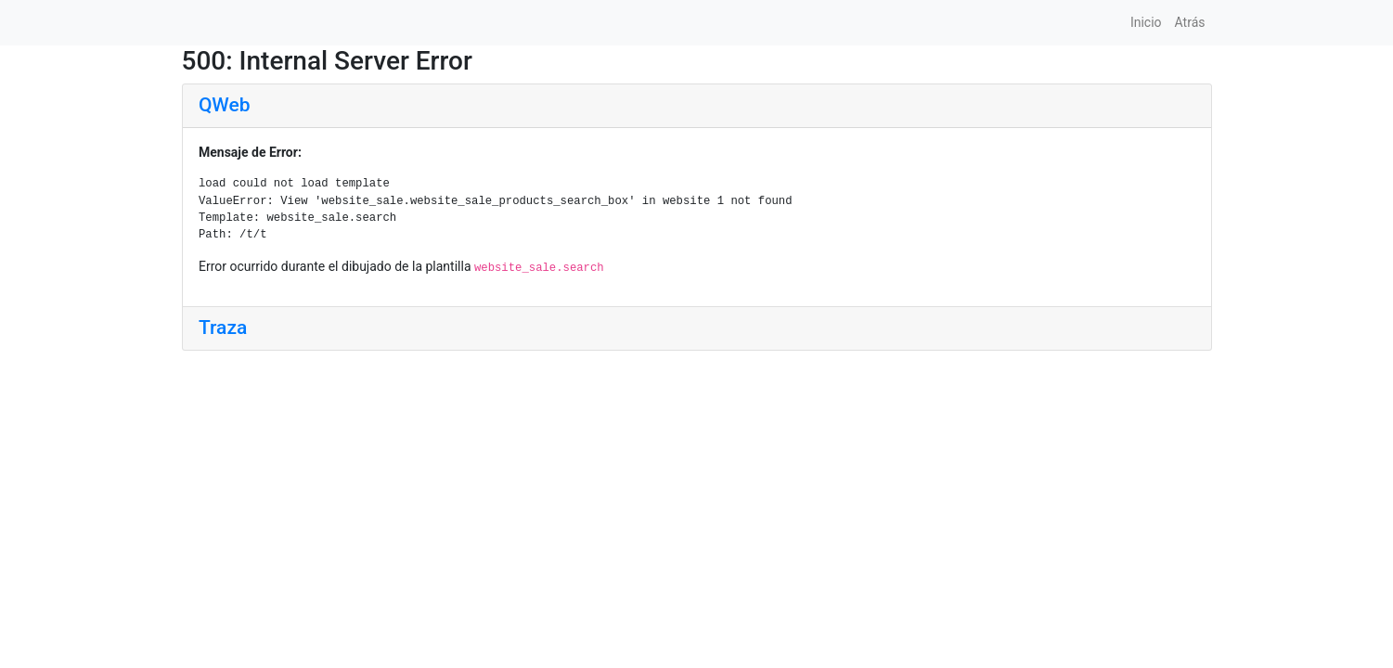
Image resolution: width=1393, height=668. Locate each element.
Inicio (1146, 22)
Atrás (1190, 22)
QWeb (224, 105)
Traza (223, 327)
